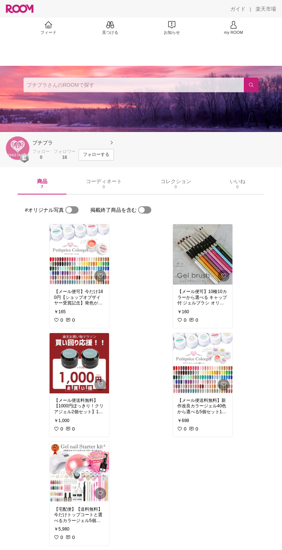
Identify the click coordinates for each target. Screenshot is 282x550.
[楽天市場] (266, 9)
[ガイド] (238, 9)
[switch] (72, 210)
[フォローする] (96, 155)
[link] (79, 254)
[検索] (251, 85)
